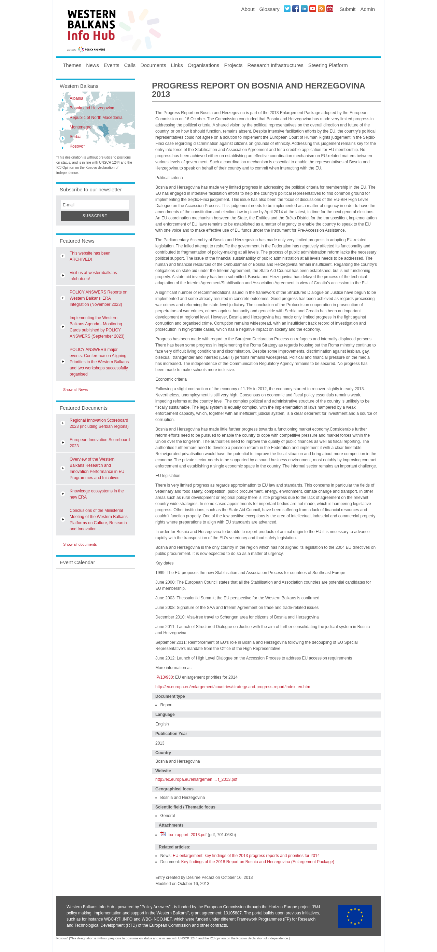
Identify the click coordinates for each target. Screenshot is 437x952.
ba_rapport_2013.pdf (188, 834)
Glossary (269, 9)
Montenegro (80, 127)
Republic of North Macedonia (96, 117)
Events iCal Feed (329, 8)
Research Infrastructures (276, 65)
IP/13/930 (164, 677)
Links (177, 65)
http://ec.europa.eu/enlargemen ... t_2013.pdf (196, 779)
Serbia (76, 136)
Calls (130, 65)
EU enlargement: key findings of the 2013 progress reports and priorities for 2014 (246, 855)
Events (111, 65)
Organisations (204, 65)
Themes (72, 65)
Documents (153, 65)
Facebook (295, 8)
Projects (233, 65)
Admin (367, 9)
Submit (348, 9)
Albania (76, 98)
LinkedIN (304, 8)
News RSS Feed (321, 8)
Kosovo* (77, 146)
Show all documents (80, 544)
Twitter (287, 8)
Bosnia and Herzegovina (92, 108)
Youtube (312, 8)
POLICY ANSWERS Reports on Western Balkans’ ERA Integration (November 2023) (98, 298)
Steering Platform (328, 65)
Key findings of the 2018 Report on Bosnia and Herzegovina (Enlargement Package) (257, 861)
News (92, 65)
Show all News (75, 389)
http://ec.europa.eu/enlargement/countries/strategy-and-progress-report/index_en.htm (232, 686)
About (247, 9)
